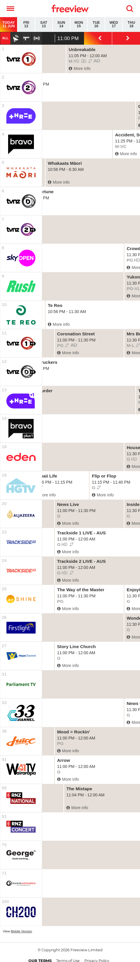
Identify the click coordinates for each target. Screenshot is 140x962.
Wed (113, 24)
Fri (26, 24)
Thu (131, 24)
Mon (78, 24)
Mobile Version (21, 931)
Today (8, 24)
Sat (43, 24)
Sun (61, 24)
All (5, 38)
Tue (96, 24)
